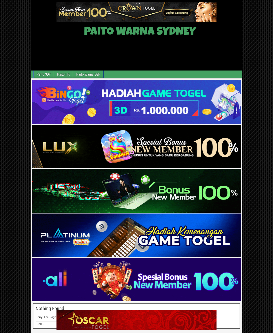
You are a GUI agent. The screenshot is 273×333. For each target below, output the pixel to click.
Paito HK (63, 74)
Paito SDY (44, 74)
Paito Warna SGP (88, 74)
